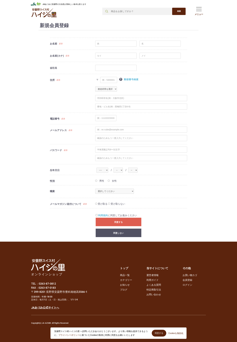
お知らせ (125, 284)
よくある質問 (153, 284)
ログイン (187, 284)
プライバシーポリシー (69, 335)
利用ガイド (152, 280)
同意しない (118, 233)
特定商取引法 (153, 289)
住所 (52, 80)
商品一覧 (125, 275)
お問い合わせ (153, 294)
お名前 (53, 43)
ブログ (123, 289)
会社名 (53, 67)
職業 (52, 191)
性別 (52, 181)
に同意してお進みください (116, 215)
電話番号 (55, 118)
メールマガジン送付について (65, 204)
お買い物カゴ (190, 275)
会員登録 (187, 280)
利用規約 (103, 215)
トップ (124, 268)
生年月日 (55, 170)
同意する (118, 222)
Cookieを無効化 (175, 333)
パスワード (56, 150)
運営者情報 (152, 275)
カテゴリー (126, 280)
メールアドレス (58, 130)
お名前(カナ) (57, 55)
